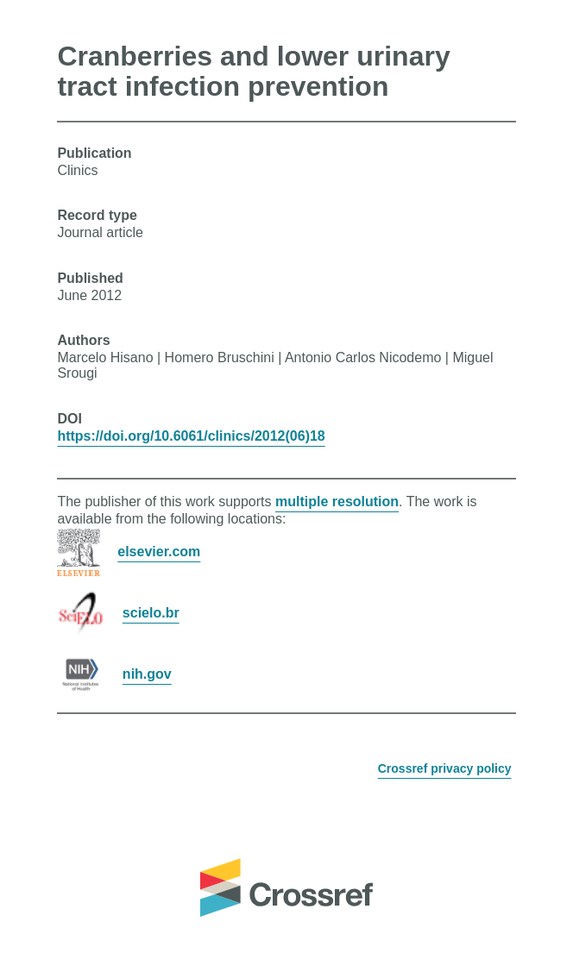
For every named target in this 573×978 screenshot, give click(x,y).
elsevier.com (158, 551)
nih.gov (147, 674)
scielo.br (151, 612)
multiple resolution (337, 501)
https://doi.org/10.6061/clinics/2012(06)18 (190, 436)
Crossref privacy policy (445, 768)
